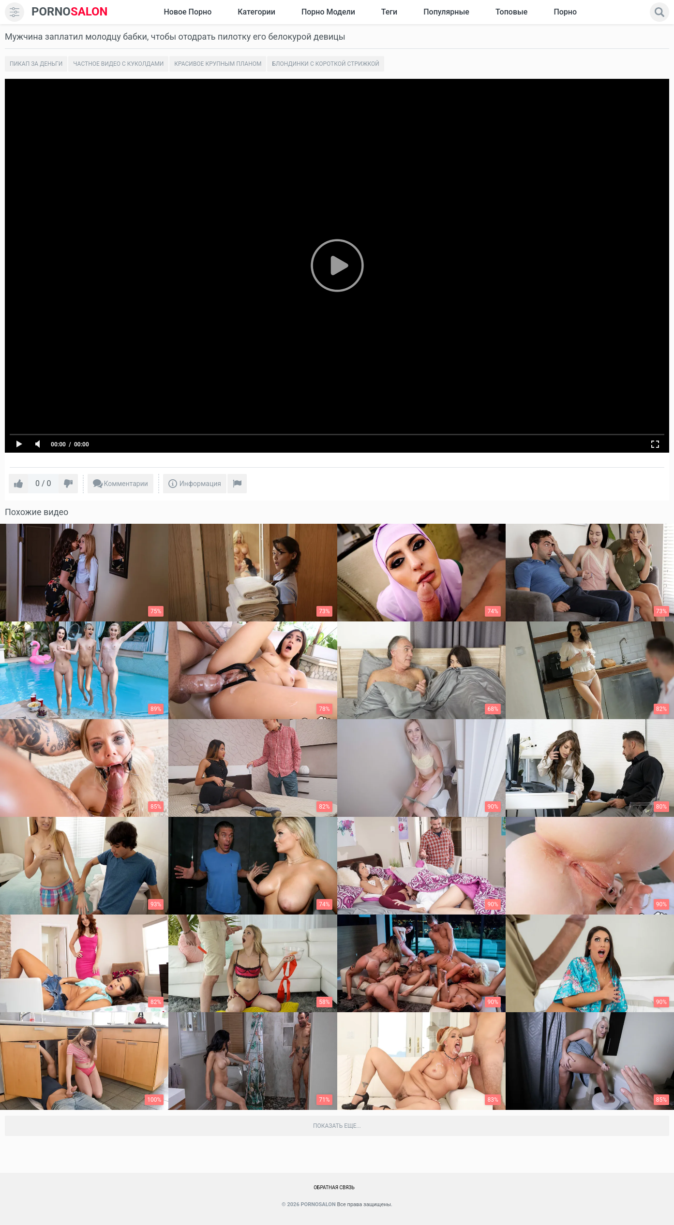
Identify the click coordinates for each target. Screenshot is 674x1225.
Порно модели (328, 11)
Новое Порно (187, 11)
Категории (256, 11)
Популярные (446, 11)
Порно (565, 11)
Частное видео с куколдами (118, 63)
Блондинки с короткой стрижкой (325, 63)
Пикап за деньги (36, 63)
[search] (659, 12)
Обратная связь (334, 1187)
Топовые (511, 11)
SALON (69, 11)
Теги (389, 11)
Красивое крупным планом (217, 63)
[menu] (14, 12)
